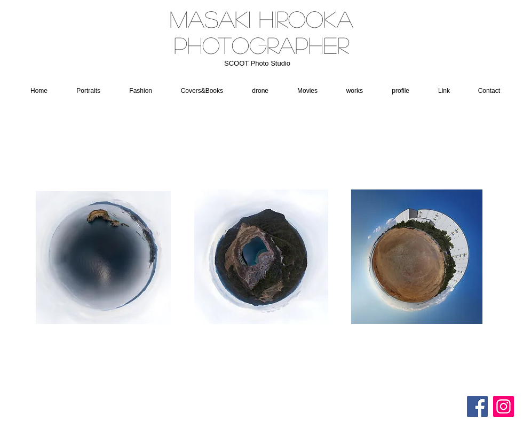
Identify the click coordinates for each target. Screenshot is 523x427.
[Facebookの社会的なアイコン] (477, 406)
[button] (255, 90)
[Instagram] (503, 406)
